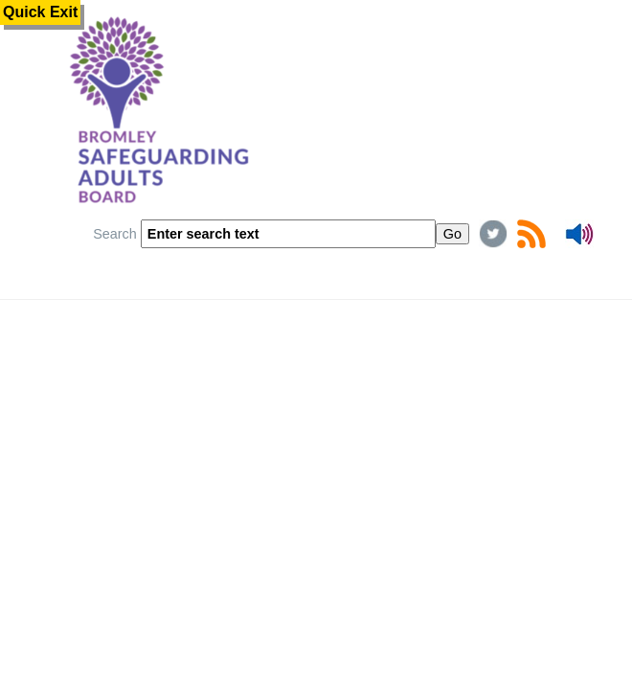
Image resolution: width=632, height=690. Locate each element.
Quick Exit (40, 12)
